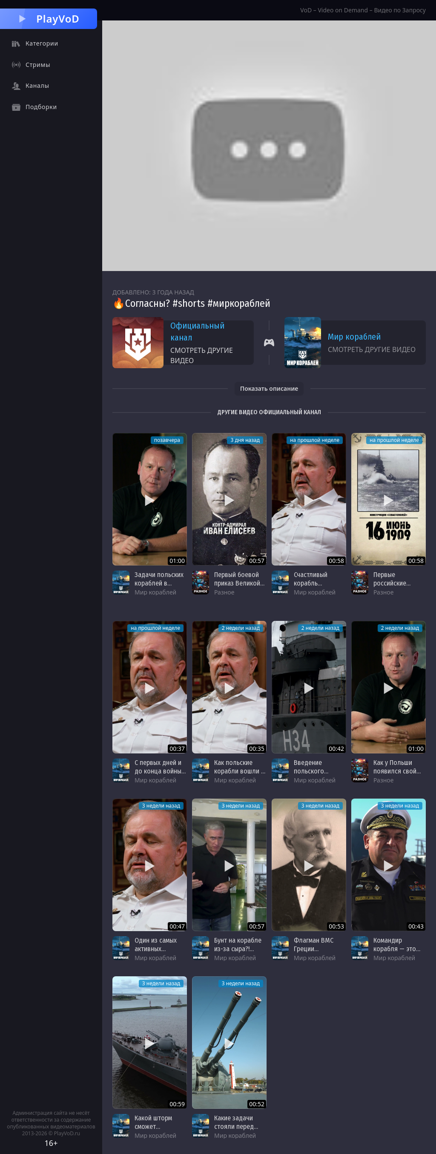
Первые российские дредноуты (389, 583)
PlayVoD (48, 19)
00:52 (256, 1104)
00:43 (416, 926)
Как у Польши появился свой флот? (394, 771)
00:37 (177, 748)
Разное (224, 592)
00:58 (336, 561)
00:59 (177, 1104)
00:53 (336, 926)
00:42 (336, 748)
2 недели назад (241, 628)
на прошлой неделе (314, 440)
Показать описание (269, 388)
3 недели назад (161, 805)
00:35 (256, 748)
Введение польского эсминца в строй (317, 771)
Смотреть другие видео (201, 355)
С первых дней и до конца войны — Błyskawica (158, 771)
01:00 (177, 561)
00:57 (256, 561)
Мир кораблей (354, 337)
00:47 (177, 926)
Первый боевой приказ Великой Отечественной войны (237, 587)
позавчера (167, 440)
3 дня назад (245, 440)
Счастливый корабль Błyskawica (310, 583)
